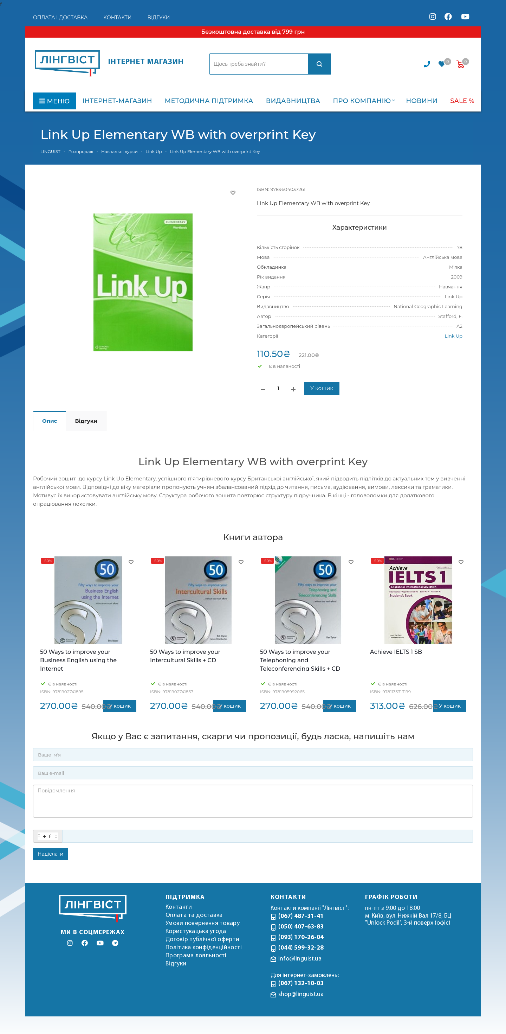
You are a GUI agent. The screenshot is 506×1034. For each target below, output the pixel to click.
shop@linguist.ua (301, 994)
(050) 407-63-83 (301, 927)
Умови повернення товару (203, 923)
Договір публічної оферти (202, 939)
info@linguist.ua (300, 959)
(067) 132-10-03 (301, 983)
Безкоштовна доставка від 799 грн (253, 31)
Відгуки (176, 963)
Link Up (453, 336)
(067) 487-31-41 (301, 916)
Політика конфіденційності (204, 947)
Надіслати (50, 854)
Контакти (179, 907)
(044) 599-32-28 (301, 948)
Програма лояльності (196, 955)
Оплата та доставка (194, 915)
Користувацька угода (196, 931)
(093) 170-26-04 (301, 937)
